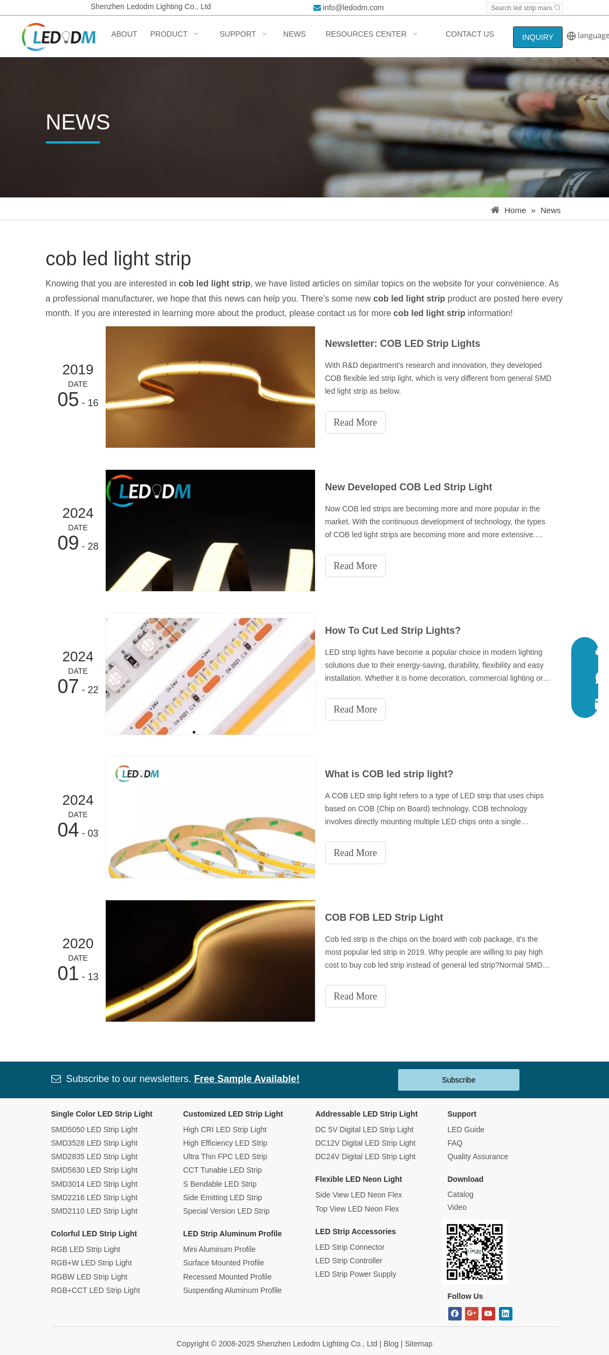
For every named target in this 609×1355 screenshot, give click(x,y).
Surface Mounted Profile (223, 1262)
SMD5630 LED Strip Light (94, 1170)
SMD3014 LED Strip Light (94, 1184)
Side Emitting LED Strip (222, 1197)
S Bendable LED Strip (220, 1184)
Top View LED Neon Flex (357, 1209)
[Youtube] (488, 1313)
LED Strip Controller (349, 1260)
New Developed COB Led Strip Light (408, 487)
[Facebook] (455, 1313)
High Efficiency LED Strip (225, 1143)
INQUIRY (537, 37)
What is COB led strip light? (389, 774)
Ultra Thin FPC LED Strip (225, 1156)
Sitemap (418, 1343)
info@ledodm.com (353, 7)
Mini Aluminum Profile (219, 1249)
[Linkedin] (505, 1313)
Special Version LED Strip (226, 1211)
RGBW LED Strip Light (89, 1276)
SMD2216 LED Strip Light (94, 1197)
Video (457, 1207)
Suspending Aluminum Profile (232, 1290)
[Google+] (471, 1313)
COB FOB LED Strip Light (384, 917)
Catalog (461, 1194)
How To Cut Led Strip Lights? (393, 630)
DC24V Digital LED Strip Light (366, 1156)
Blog (391, 1343)
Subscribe (458, 1080)
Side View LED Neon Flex (359, 1194)
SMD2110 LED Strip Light (94, 1211)
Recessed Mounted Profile (227, 1276)
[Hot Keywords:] (558, 8)
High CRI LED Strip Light (225, 1129)
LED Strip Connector (350, 1247)
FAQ (455, 1143)
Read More (355, 422)
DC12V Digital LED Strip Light (366, 1143)
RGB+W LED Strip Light (91, 1262)
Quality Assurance (478, 1156)
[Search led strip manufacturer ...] (520, 8)
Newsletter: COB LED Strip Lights (403, 343)
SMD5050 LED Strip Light (94, 1129)
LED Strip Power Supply (356, 1274)
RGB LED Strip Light (85, 1249)
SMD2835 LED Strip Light (94, 1156)
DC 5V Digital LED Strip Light (365, 1129)
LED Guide (466, 1129)
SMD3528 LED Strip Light (94, 1143)
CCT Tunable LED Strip (222, 1170)
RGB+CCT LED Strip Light (95, 1290)
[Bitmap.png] (474, 1252)
